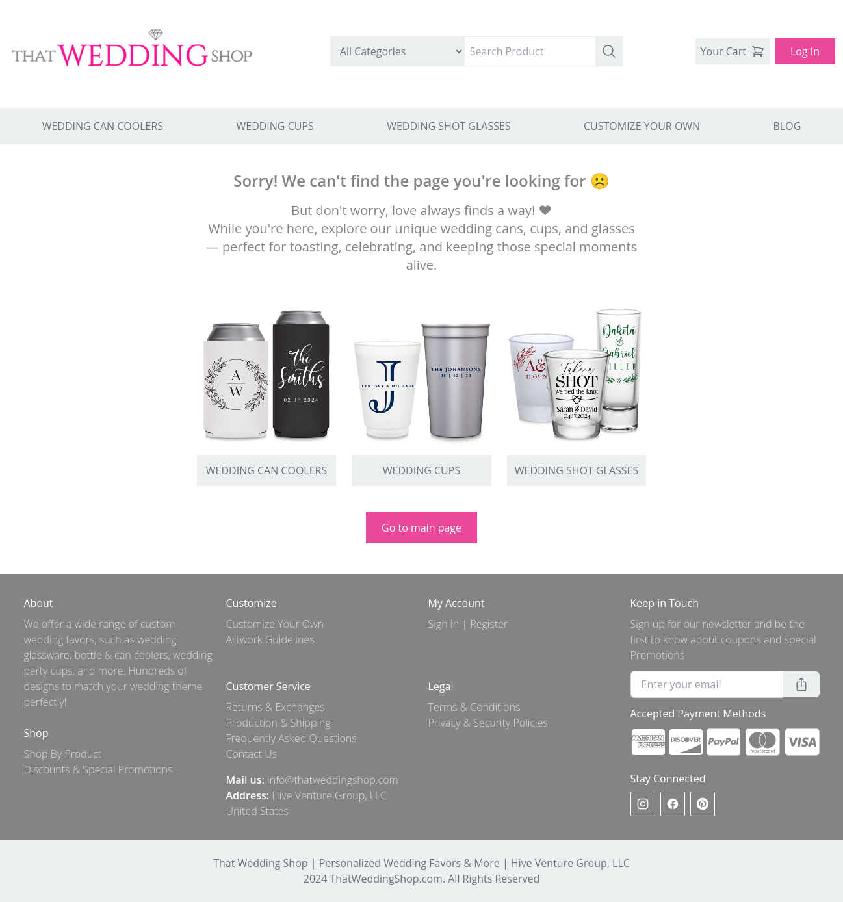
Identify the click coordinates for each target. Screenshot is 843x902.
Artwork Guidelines (270, 639)
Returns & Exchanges (275, 707)
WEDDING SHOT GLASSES (448, 126)
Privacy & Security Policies (488, 722)
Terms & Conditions (474, 707)
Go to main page (421, 528)
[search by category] (397, 51)
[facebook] (672, 804)
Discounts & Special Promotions (98, 769)
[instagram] (642, 804)
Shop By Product (63, 754)
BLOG (787, 126)
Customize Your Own (275, 624)
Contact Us (252, 754)
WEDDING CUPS (274, 126)
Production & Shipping (278, 722)
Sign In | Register (468, 624)
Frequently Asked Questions (291, 738)
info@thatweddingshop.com (332, 780)
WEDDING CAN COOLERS (102, 126)
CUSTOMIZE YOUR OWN (642, 126)
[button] (609, 51)
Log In (805, 51)
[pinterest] (702, 804)
